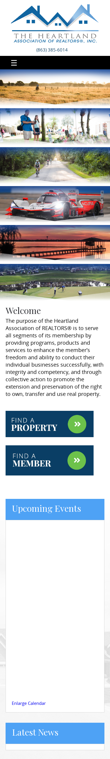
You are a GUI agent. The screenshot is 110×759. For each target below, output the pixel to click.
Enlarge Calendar (29, 703)
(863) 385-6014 (52, 50)
